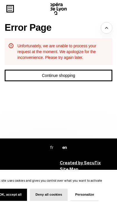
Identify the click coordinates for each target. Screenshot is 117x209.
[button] (10, 8)
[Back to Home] (58, 9)
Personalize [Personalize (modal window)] (84, 194)
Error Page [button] (28, 27)
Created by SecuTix (80, 162)
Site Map (69, 169)
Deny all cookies (48, 194)
